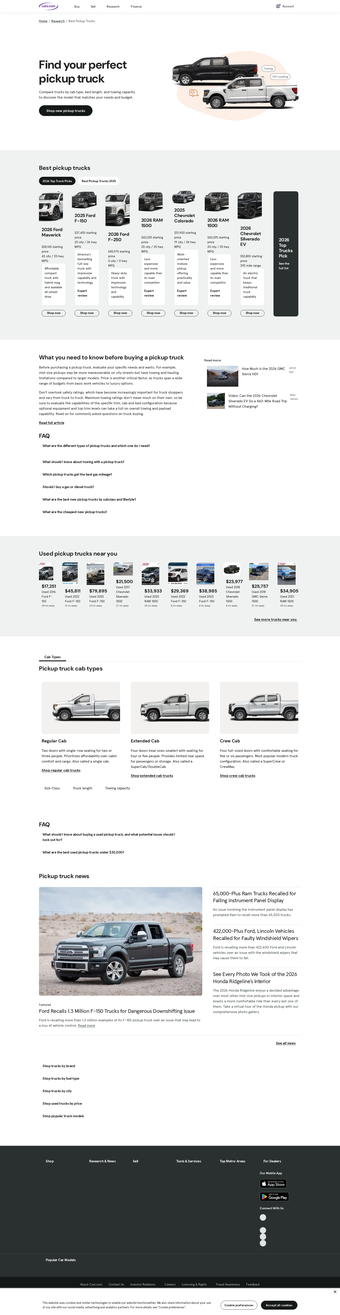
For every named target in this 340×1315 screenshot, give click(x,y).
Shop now (56, 313)
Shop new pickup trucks (65, 110)
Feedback (253, 1284)
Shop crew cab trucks (237, 775)
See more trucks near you (275, 619)
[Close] (335, 1292)
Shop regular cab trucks (61, 770)
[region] (170, 1301)
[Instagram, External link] (263, 1236)
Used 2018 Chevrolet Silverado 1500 (233, 594)
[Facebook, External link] (263, 1224)
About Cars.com (91, 1284)
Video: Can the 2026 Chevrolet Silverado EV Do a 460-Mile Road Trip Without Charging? (257, 401)
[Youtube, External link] (263, 1230)
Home (43, 21)
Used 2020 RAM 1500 (151, 598)
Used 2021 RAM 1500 (287, 598)
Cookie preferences (239, 1305)
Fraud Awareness (228, 1284)
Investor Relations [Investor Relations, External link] (144, 1284)
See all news (288, 1043)
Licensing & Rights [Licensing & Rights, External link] (196, 1284)
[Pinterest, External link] (263, 1243)
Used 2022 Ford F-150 (72, 598)
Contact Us (116, 1284)
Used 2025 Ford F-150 (97, 598)
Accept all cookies (279, 1305)
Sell (93, 6)
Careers (170, 1284)
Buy (77, 6)
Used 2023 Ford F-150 (206, 598)
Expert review (82, 293)
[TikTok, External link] (263, 1217)
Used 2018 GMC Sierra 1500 (259, 596)
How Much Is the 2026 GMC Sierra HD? (263, 371)
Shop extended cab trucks (152, 775)
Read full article (51, 422)
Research (113, 6)
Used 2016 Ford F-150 (49, 596)
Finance (136, 6)
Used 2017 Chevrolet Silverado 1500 (123, 594)
